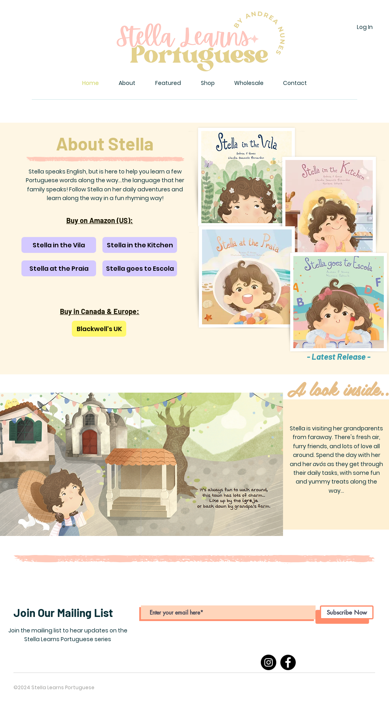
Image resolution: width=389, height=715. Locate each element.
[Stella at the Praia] (58, 268)
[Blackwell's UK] (99, 329)
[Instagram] (268, 662)
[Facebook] (288, 662)
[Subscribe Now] (347, 612)
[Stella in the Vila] (58, 245)
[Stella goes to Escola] (139, 268)
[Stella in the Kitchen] (139, 245)
